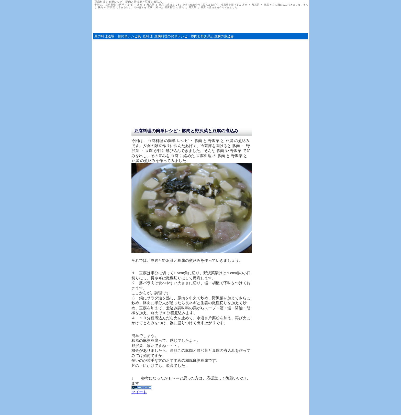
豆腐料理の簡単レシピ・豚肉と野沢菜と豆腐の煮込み (194, 36)
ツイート (139, 392)
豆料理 (148, 36)
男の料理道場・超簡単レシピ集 (117, 36)
